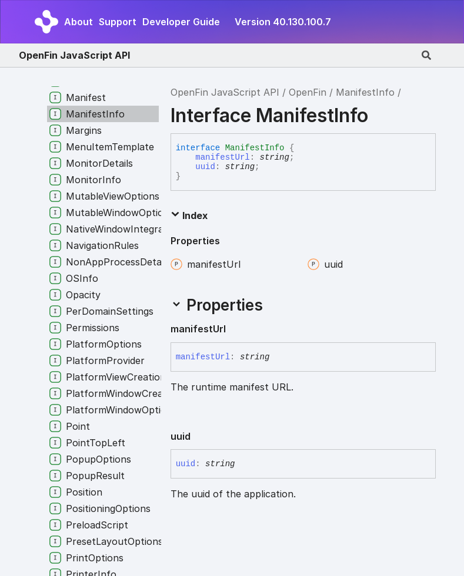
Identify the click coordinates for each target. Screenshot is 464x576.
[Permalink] (235, 329)
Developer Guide (181, 22)
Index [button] (189, 215)
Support (117, 22)
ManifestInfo (365, 92)
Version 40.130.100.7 (283, 22)
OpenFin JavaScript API (74, 55)
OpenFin (307, 92)
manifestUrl (222, 157)
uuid (205, 166)
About (78, 22)
